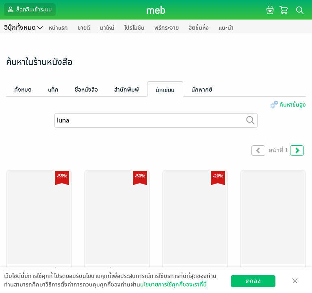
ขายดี (84, 28)
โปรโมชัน (134, 28)
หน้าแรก (58, 28)
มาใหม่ (107, 28)
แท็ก (53, 89)
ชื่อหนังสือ (86, 89)
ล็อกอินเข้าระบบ (29, 9)
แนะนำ (226, 28)
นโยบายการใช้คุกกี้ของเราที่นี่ (173, 284)
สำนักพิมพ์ (126, 89)
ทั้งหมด (23, 89)
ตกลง (253, 281)
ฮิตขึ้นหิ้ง (198, 28)
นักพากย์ (201, 89)
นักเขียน (165, 90)
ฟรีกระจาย (166, 28)
